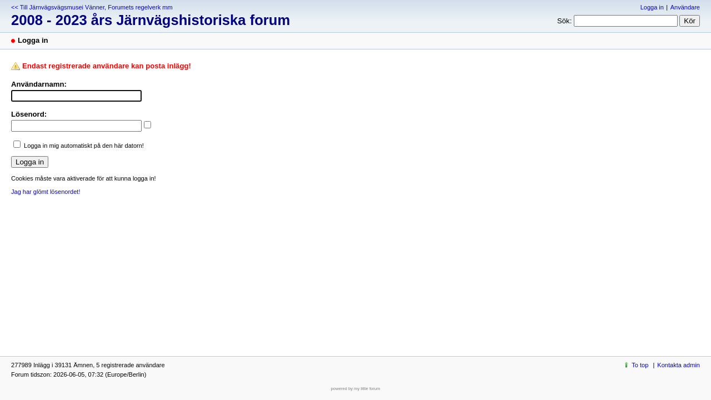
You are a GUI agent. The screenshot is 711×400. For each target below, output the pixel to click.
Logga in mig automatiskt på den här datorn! (84, 145)
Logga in (652, 7)
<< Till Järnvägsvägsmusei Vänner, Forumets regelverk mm (92, 7)
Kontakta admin (678, 365)
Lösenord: (29, 114)
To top (640, 365)
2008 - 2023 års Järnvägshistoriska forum (150, 20)
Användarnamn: (39, 84)
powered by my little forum (355, 388)
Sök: (564, 21)
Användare (685, 7)
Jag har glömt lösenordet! (45, 191)
